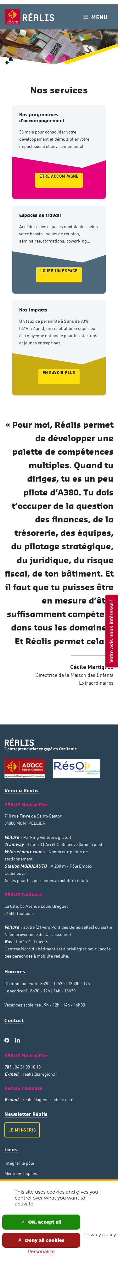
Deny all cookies (41, 1240)
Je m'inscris (22, 1129)
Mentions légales (20, 1173)
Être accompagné (59, 176)
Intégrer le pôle (19, 1163)
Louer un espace (59, 270)
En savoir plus (59, 372)
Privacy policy (100, 1234)
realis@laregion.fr (40, 1074)
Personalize (41, 1251)
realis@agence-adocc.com (48, 1099)
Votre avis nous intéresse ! (111, 630)
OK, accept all (41, 1222)
